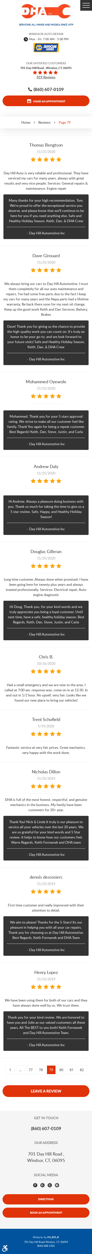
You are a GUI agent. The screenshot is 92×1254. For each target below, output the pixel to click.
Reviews (44, 122)
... (20, 1070)
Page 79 (65, 122)
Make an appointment (49, 101)
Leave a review (46, 1091)
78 (41, 1070)
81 (71, 1070)
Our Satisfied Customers (46, 63)
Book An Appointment (46, 1212)
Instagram (57, 1185)
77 (30, 1070)
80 (61, 1070)
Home (25, 122)
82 (82, 1070)
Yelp (50, 1185)
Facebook (35, 1185)
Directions (46, 1199)
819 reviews (46, 77)
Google (42, 1185)
